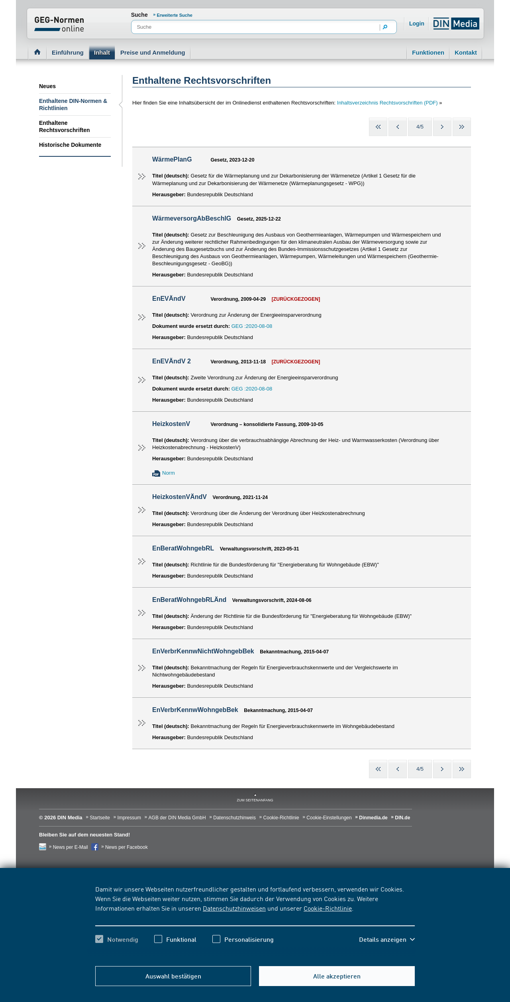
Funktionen (428, 52)
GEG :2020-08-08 (252, 326)
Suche (139, 15)
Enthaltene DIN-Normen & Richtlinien (73, 104)
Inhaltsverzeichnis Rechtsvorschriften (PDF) (388, 103)
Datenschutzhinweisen (234, 907)
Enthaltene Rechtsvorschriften (64, 126)
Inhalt (102, 52)
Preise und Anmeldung (152, 52)
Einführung (68, 52)
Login (416, 23)
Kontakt (466, 52)
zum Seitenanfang (255, 800)
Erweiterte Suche (174, 15)
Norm (168, 473)
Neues (47, 86)
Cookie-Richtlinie (328, 907)
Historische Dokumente (70, 145)
